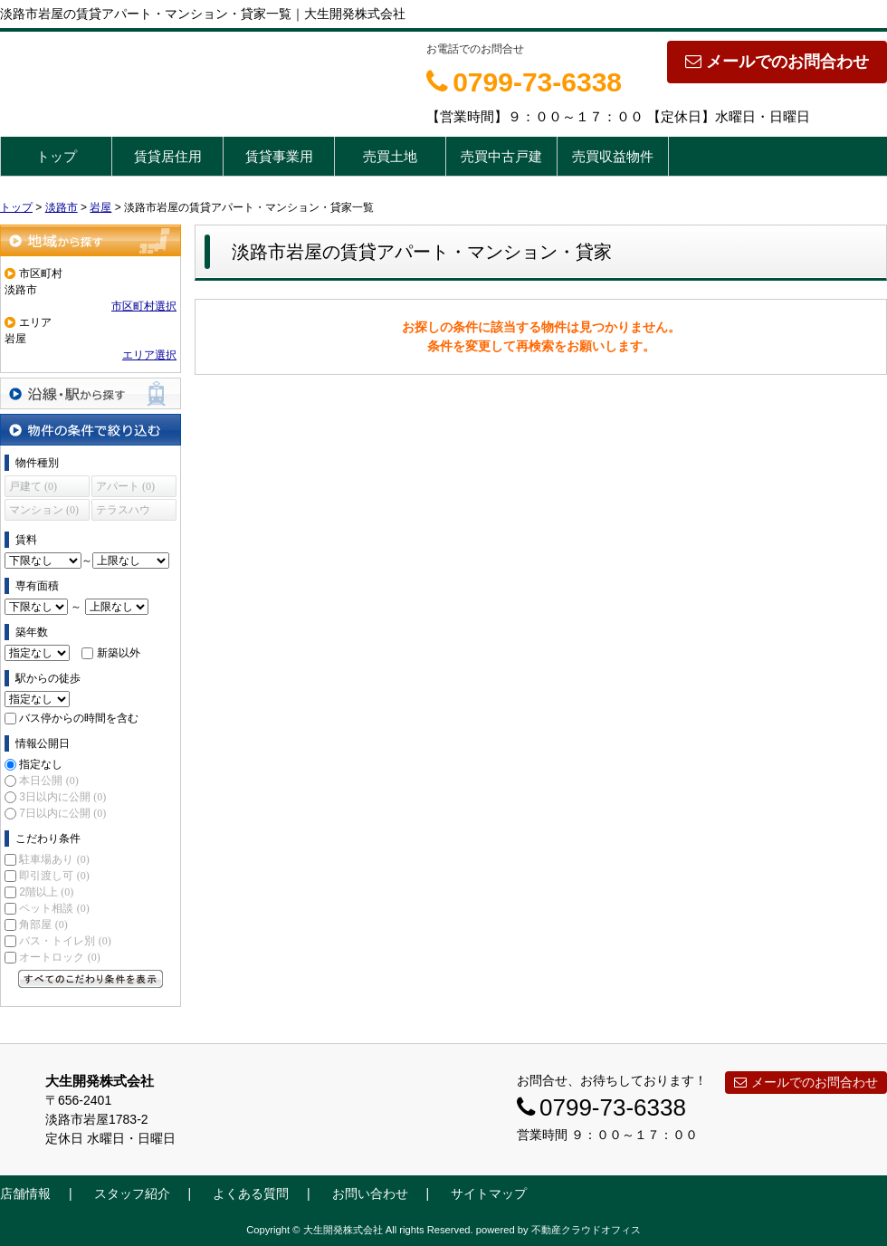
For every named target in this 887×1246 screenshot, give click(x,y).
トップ (56, 156)
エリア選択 (149, 355)
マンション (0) (44, 509)
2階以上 (46, 892)
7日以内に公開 (62, 813)
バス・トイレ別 (64, 940)
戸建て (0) (33, 486)
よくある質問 (251, 1193)
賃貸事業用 (279, 156)
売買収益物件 (612, 156)
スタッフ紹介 (132, 1193)
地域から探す (90, 240)
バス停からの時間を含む (78, 718)
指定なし (40, 764)
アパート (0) (125, 486)
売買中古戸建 (501, 156)
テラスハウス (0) (123, 512)
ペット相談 (54, 908)
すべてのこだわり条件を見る (90, 979)
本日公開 (48, 780)
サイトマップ (489, 1193)
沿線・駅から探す (90, 393)
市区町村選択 (143, 306)
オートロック (59, 957)
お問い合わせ (370, 1193)
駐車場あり (54, 859)
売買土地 (390, 156)
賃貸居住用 (168, 156)
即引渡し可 (54, 875)
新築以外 (118, 653)
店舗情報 (25, 1193)
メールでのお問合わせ (777, 62)
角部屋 (43, 924)
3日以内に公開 (62, 797)
